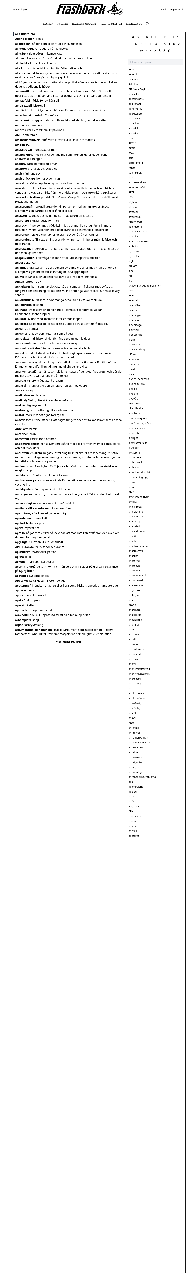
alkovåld (133, 398)
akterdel (133, 300)
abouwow (134, 118)
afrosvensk (135, 216)
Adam (132, 167)
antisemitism (24, 466)
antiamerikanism (27, 444)
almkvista (22, 63)
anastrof (21, 216)
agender (133, 236)
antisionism (23, 475)
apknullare (22, 552)
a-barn (132, 69)
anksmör (21, 333)
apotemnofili (24, 585)
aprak (19, 595)
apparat (20, 590)
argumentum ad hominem (33, 630)
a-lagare (133, 79)
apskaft (20, 600)
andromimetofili (26, 239)
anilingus (21, 268)
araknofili (22, 615)
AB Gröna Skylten (139, 89)
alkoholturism (137, 383)
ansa (18, 390)
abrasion (134, 123)
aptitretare (23, 610)
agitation (134, 246)
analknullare (24, 164)
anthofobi (22, 439)
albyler (132, 339)
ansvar (20, 420)
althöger (21, 82)
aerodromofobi (137, 187)
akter (132, 295)
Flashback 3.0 (134, 23)
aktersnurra (135, 320)
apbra (19, 528)
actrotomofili (136, 162)
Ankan (19, 282)
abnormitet (135, 108)
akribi (132, 290)
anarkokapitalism (27, 197)
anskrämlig (23, 405)
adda (132, 177)
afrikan (133, 207)
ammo (19, 125)
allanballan (23, 44)
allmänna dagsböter (29, 53)
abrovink (134, 128)
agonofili (134, 256)
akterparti (134, 310)
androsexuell (24, 249)
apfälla (20, 533)
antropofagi (23, 503)
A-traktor (134, 84)
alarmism (134, 329)
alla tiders (22, 34)
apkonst (21, 562)
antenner (21, 434)
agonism (134, 251)
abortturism (136, 113)
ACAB (132, 148)
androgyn (22, 225)
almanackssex (25, 58)
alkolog (133, 388)
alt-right (21, 68)
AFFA (131, 192)
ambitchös (22, 110)
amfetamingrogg (27, 120)
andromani (22, 235)
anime (19, 277)
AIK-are (133, 266)
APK (18, 547)
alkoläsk (133, 393)
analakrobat (23, 150)
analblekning (24, 155)
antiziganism (24, 489)
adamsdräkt (136, 172)
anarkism (21, 188)
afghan (133, 202)
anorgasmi (22, 381)
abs (131, 138)
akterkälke (135, 305)
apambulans (23, 518)
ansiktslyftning (25, 400)
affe (131, 197)
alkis (131, 374)
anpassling (22, 385)
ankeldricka (23, 305)
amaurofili (22, 91)
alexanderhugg (137, 349)
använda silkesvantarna (32, 508)
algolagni (134, 359)
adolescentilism (138, 182)
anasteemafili (24, 206)
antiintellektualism (28, 453)
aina (131, 270)
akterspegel (135, 325)
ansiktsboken (24, 395)
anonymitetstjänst (28, 371)
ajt (130, 280)
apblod (20, 523)
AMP (18, 135)
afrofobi (133, 212)
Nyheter (62, 23)
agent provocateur (139, 241)
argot (19, 625)
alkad (132, 369)
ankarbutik (23, 300)
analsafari (22, 173)
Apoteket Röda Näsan (30, 581)
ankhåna (21, 310)
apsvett (20, 605)
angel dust (22, 263)
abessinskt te (136, 99)
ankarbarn (22, 286)
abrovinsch (135, 133)
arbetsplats (23, 620)
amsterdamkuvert (28, 140)
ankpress (21, 324)
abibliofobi (135, 103)
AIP (131, 275)
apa (17, 513)
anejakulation (25, 258)
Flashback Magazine (84, 23)
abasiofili (134, 94)
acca (131, 153)
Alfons (132, 354)
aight (132, 261)
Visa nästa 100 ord (68, 642)
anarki (19, 183)
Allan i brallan (25, 39)
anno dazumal (25, 338)
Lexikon (48, 23)
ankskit (20, 329)
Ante (18, 429)
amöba (20, 145)
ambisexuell (23, 105)
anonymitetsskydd (28, 362)
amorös (20, 130)
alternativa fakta (27, 73)
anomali (21, 348)
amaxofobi (22, 100)
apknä (19, 557)
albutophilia (135, 334)
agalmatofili (135, 226)
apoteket (21, 576)
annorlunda (23, 343)
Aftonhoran (135, 221)
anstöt (19, 415)
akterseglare (136, 315)
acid (131, 157)
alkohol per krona (139, 379)
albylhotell (135, 344)
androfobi (22, 220)
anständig (22, 410)
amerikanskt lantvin (29, 115)
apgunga (21, 542)
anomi (19, 353)
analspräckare (25, 178)
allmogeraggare (26, 49)
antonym (21, 494)
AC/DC (132, 143)
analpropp (22, 169)
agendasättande (138, 231)
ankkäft (20, 319)
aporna (20, 567)
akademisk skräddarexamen (145, 285)
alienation (134, 364)
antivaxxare (23, 480)
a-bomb (133, 74)
